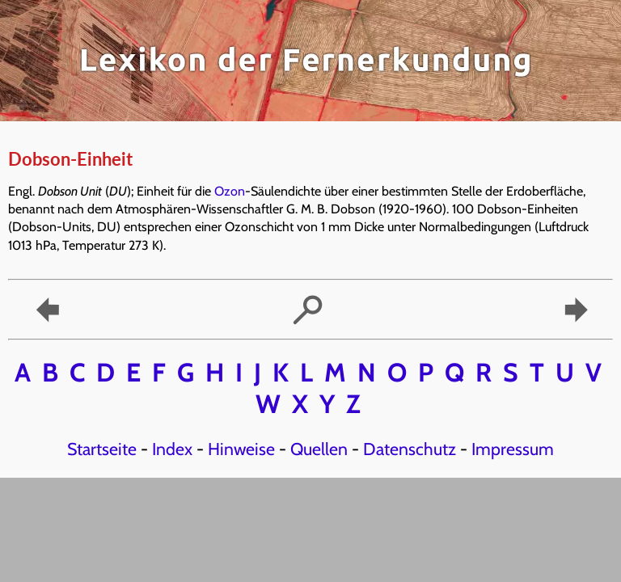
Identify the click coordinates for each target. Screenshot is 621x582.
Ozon (229, 191)
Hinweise (241, 448)
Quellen (319, 448)
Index (172, 448)
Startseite (102, 448)
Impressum (512, 448)
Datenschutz (409, 448)
